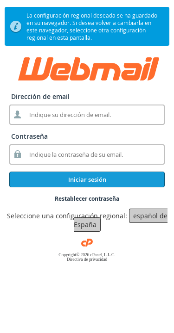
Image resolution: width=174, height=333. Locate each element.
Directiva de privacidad (87, 259)
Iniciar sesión (87, 179)
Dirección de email (40, 96)
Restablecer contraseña (87, 199)
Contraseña (29, 136)
